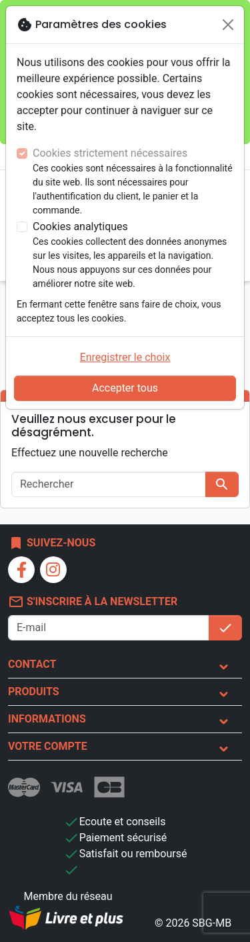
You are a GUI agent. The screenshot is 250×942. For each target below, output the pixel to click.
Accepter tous (125, 388)
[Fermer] (228, 24)
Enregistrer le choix (125, 357)
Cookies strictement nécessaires (110, 153)
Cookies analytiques (80, 226)
